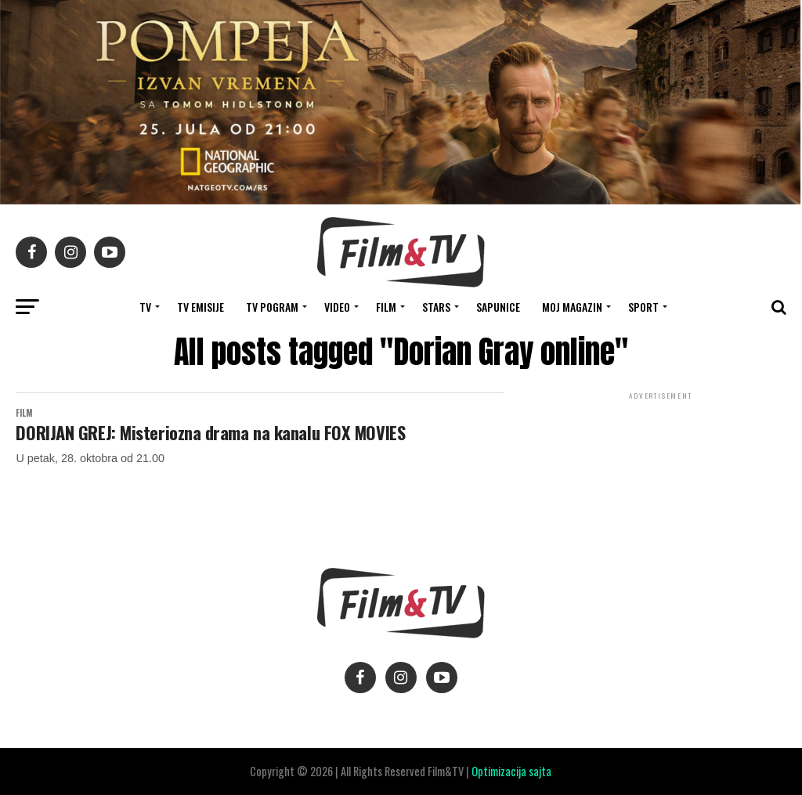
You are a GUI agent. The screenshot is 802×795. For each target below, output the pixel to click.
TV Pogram (272, 306)
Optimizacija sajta (511, 771)
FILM (386, 306)
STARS (436, 306)
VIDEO (337, 306)
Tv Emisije (200, 306)
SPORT (643, 306)
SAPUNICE (498, 306)
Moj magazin (572, 306)
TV (145, 306)
